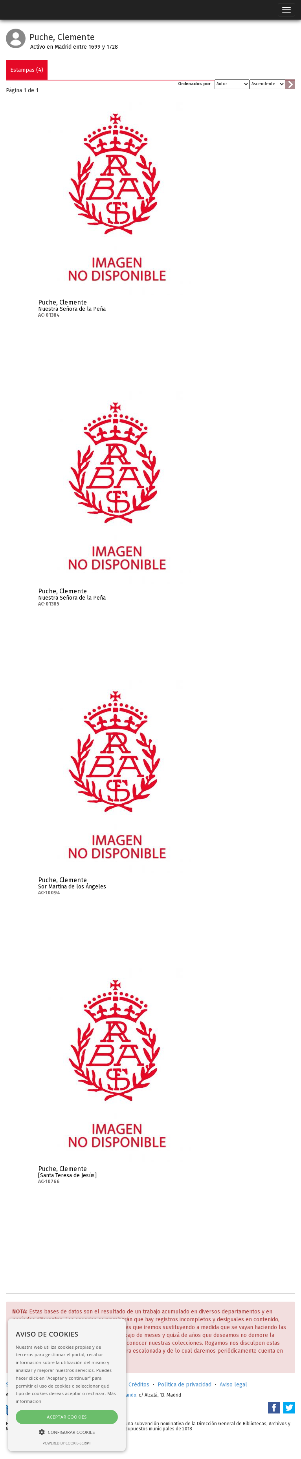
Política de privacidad (184, 1384)
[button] (67, 1431)
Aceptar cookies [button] (66, 1417)
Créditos (138, 1384)
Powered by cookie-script (67, 1443)
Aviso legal (233, 1384)
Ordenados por (194, 83)
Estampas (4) (26, 70)
